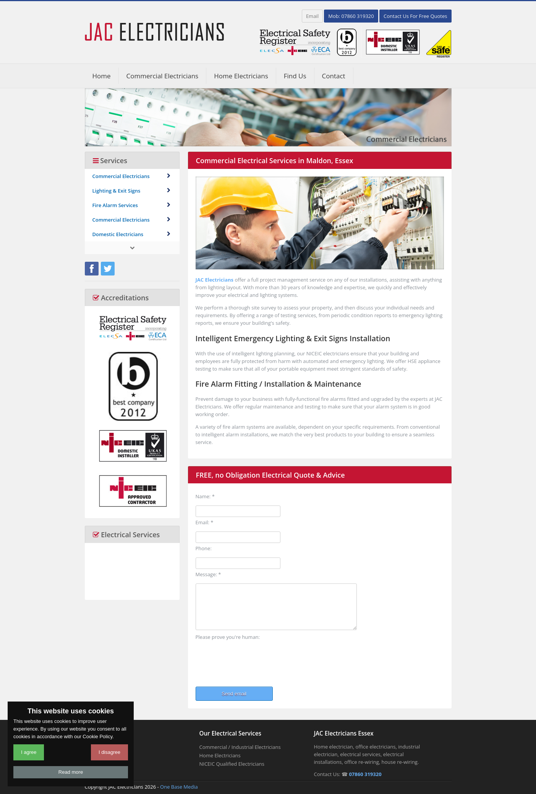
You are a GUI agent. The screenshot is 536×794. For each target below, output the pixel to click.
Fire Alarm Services (132, 205)
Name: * (205, 496)
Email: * (205, 522)
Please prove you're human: (228, 637)
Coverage (96, 763)
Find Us (295, 75)
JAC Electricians (215, 279)
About (92, 755)
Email (312, 16)
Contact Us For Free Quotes (415, 16)
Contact (333, 75)
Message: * (208, 574)
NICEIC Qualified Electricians (231, 763)
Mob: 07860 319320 (351, 16)
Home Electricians (241, 75)
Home (101, 75)
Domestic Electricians (132, 234)
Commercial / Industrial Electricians (240, 747)
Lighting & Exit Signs (132, 190)
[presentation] (254, 661)
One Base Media (179, 786)
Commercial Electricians (162, 75)
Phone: (204, 548)
